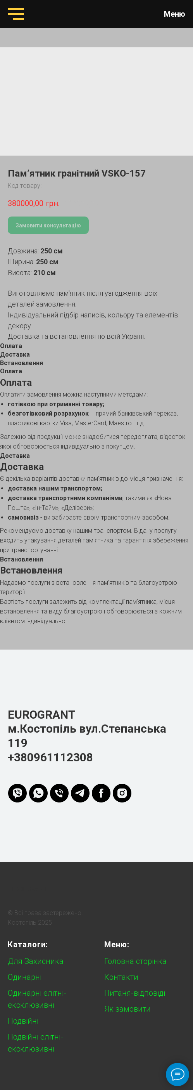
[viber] (17, 793)
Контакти (121, 977)
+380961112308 (50, 757)
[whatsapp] (38, 793)
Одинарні (24, 977)
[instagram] (122, 793)
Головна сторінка (135, 961)
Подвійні (23, 1021)
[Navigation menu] (16, 14)
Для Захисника (36, 961)
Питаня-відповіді (134, 993)
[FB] (101, 793)
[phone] (59, 793)
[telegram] (80, 793)
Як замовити (127, 1009)
